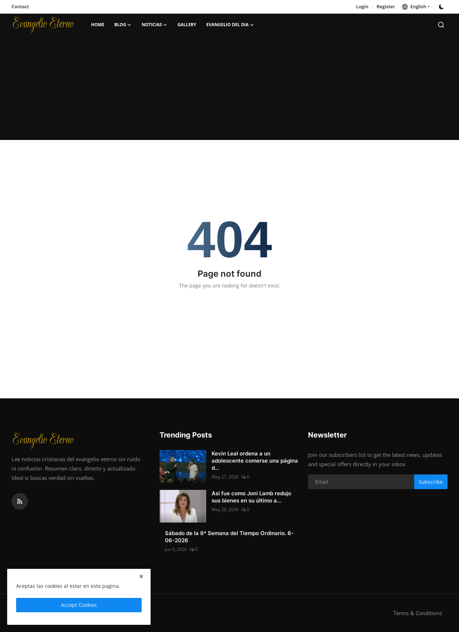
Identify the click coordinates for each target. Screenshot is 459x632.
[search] (441, 24)
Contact (20, 6)
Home (97, 25)
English (414, 6)
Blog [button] (123, 24)
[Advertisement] (229, 89)
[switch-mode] (442, 6)
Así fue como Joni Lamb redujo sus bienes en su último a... (251, 497)
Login (362, 6)
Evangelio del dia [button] (230, 24)
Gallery (187, 25)
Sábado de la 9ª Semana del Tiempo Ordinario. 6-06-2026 (229, 537)
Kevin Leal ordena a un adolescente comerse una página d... (255, 460)
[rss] (19, 501)
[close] (141, 576)
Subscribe (431, 481)
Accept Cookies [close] (79, 604)
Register (386, 6)
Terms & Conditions (417, 613)
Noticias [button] (154, 24)
